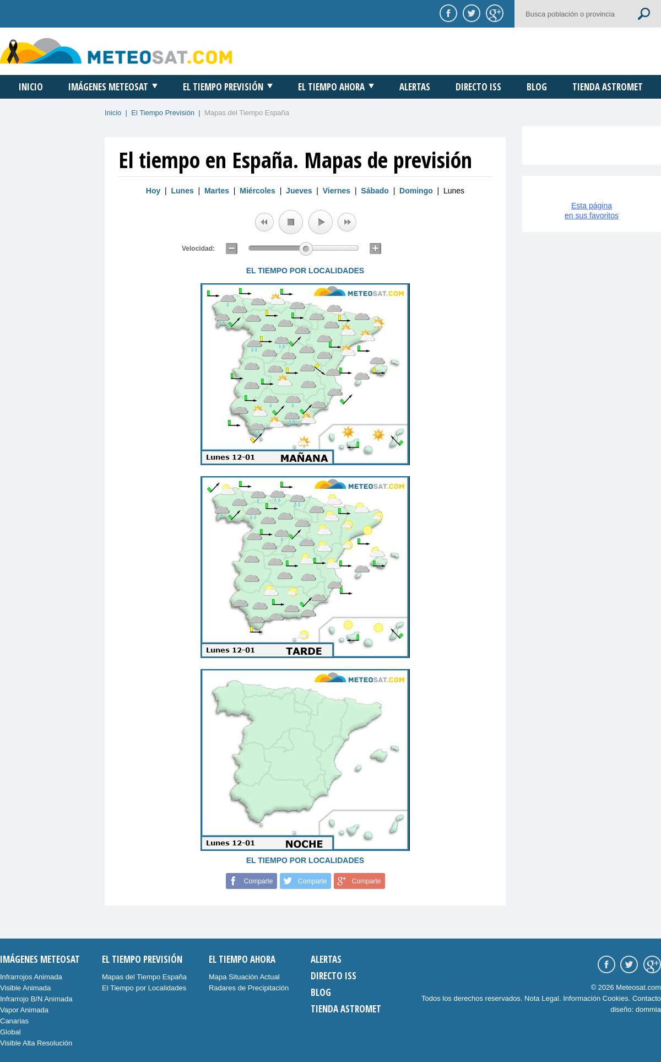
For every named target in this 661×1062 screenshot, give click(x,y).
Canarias (14, 1021)
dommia (648, 1009)
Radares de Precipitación (249, 988)
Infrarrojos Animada (31, 977)
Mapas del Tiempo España (144, 977)
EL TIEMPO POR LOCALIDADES (305, 270)
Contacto (646, 998)
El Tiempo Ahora (331, 86)
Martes (216, 190)
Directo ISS (478, 86)
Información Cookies (596, 998)
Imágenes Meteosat (108, 86)
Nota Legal (541, 998)
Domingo (416, 190)
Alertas (414, 86)
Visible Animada (25, 988)
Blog (537, 86)
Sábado (375, 190)
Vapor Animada (24, 1010)
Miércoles (257, 190)
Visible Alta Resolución (36, 1043)
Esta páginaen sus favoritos (592, 210)
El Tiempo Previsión (223, 86)
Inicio (31, 86)
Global (10, 1032)
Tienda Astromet (607, 86)
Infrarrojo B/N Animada (36, 999)
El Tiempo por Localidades (144, 988)
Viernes (336, 190)
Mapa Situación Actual (244, 977)
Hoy (153, 190)
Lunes (182, 190)
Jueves (299, 190)
